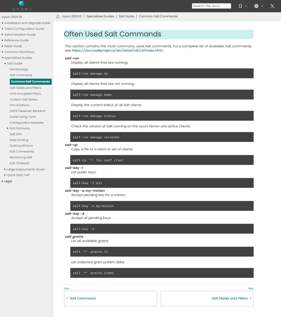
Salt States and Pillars (25, 87)
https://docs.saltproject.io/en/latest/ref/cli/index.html (117, 50)
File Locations (19, 105)
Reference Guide (16, 40)
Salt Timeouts (19, 163)
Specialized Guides (18, 57)
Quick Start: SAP (18, 175)
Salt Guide (14, 63)
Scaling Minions (21, 145)
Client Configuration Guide (24, 28)
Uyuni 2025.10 (12, 17)
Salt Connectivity (22, 151)
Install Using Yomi (23, 116)
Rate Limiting (19, 140)
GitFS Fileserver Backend (27, 111)
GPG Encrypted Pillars (25, 93)
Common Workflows (19, 52)
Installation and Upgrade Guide (27, 23)
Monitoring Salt (21, 157)
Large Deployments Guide (26, 169)
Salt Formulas (20, 128)
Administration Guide (20, 34)
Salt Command (21, 75)
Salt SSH (15, 134)
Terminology (19, 69)
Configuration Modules (27, 122)
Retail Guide (13, 46)
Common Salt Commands (30, 81)
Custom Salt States (23, 99)
